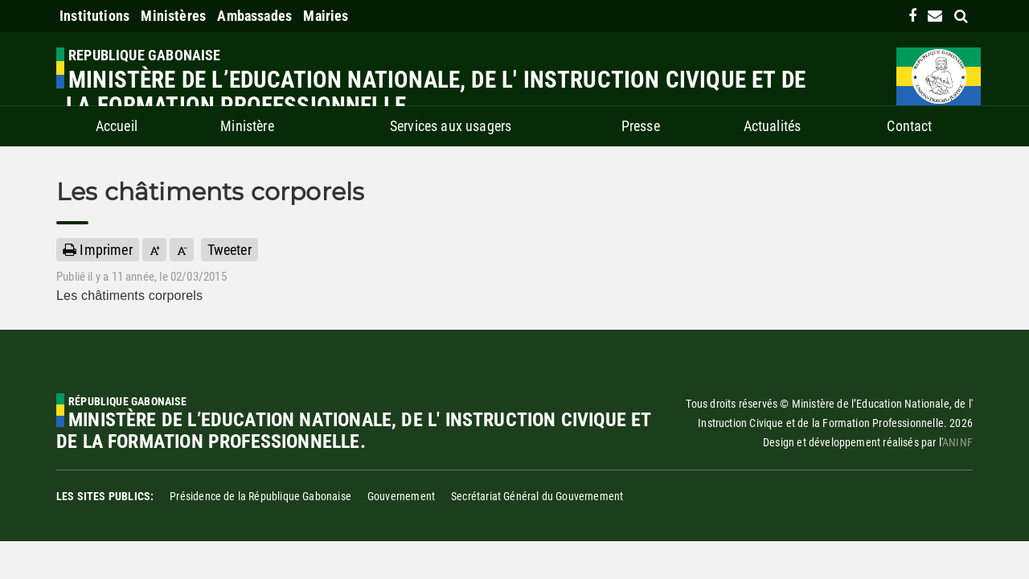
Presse (640, 125)
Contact (909, 125)
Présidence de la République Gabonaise (260, 496)
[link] (912, 15)
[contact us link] (935, 15)
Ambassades (254, 15)
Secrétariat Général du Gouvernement (537, 496)
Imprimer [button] (98, 249)
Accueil (116, 125)
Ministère (247, 125)
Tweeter (229, 249)
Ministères (173, 15)
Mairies (325, 15)
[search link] (961, 15)
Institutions (94, 15)
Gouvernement (401, 496)
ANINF (957, 442)
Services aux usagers (451, 125)
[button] (154, 249)
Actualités (772, 125)
